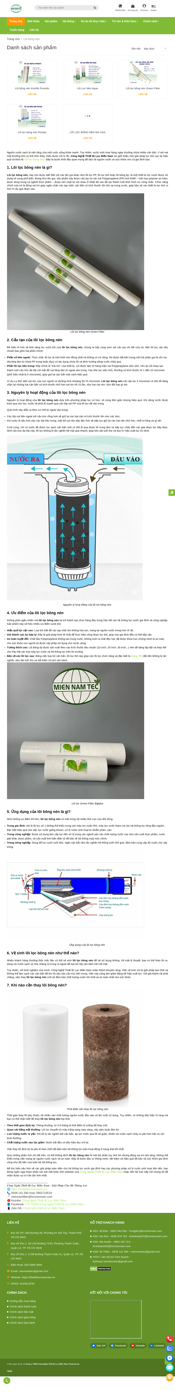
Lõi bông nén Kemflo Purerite (32, 99)
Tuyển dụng (17, 29)
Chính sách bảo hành (22, 1344)
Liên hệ (34, 29)
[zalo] (169, 1348)
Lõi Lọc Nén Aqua (87, 99)
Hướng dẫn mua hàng (23, 1322)
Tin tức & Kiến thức (125, 21)
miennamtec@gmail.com (33, 1292)
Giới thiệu (33, 21)
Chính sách (151, 21)
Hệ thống (69, 21)
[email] (169, 1358)
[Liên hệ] (169, 1377)
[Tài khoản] (144, 8)
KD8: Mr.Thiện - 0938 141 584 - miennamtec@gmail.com (126, 1273)
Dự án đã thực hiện (94, 21)
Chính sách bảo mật (21, 1333)
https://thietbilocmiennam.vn (38, 1298)
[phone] (169, 1338)
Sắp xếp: (136, 48)
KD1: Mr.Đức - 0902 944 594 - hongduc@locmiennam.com (127, 1252)
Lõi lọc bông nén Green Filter (143, 99)
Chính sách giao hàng (23, 1338)
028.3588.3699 (33, 1286)
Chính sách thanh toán (23, 1328)
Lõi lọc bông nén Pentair (32, 153)
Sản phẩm (51, 21)
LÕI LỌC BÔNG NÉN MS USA (87, 153)
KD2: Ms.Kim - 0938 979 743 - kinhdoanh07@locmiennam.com (130, 1257)
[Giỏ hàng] (133, 8)
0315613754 (27, 1305)
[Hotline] (120, 8)
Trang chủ (16, 21)
